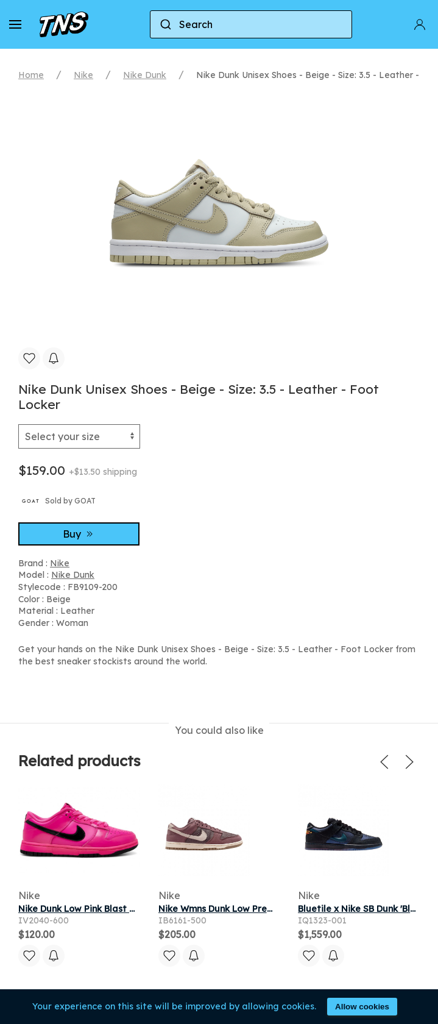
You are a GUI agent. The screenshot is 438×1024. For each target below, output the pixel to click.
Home (31, 74)
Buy (79, 534)
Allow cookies (362, 1006)
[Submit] (164, 24)
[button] (15, 24)
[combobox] (251, 24)
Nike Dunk (144, 74)
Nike (83, 74)
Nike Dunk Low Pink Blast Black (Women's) (109, 908)
